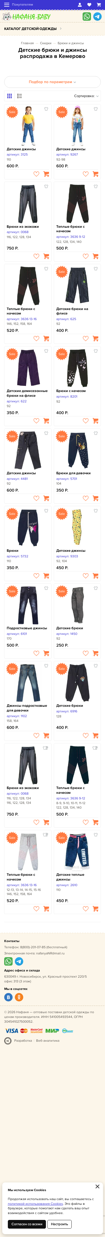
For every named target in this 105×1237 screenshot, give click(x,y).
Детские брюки (69, 628)
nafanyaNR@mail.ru (50, 953)
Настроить (59, 1224)
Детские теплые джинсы (70, 877)
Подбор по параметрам (52, 81)
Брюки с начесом (71, 391)
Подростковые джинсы (27, 628)
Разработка (23, 1041)
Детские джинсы (21, 149)
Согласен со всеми (26, 1224)
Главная (27, 43)
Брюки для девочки (73, 473)
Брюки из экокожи (23, 226)
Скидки (46, 43)
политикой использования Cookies (35, 1204)
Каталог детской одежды (30, 29)
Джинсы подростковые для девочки (27, 708)
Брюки (12, 550)
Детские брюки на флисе (72, 311)
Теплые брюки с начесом (70, 229)
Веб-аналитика (47, 1041)
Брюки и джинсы (71, 43)
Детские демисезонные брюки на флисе (27, 393)
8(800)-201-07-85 (33, 947)
